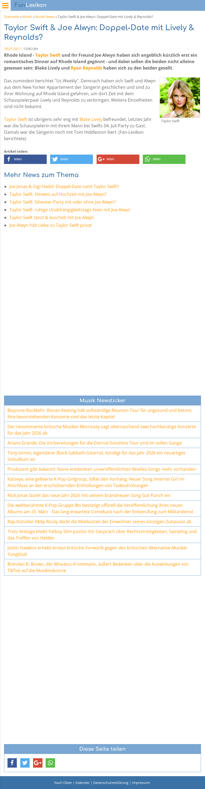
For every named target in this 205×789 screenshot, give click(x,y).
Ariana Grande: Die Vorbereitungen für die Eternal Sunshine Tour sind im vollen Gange (94, 443)
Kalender (83, 782)
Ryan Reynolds (86, 68)
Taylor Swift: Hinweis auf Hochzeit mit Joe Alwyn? (58, 194)
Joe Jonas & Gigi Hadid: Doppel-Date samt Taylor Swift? (64, 186)
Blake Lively (91, 119)
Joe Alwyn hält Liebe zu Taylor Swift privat (50, 225)
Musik (27, 16)
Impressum (141, 782)
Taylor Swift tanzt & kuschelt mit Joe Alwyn (51, 217)
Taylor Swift (48, 55)
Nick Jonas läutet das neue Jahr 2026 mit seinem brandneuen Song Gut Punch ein (89, 495)
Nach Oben (63, 782)
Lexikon (31, 5)
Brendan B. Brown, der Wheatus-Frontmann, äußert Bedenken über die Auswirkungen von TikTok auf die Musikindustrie (98, 567)
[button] (25, 159)
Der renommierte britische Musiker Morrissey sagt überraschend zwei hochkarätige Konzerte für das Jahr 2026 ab (101, 430)
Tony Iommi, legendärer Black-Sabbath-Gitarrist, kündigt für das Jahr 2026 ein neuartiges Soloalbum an (96, 456)
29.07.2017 (12, 48)
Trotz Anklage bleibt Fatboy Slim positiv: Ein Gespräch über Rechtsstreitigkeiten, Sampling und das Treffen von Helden (102, 534)
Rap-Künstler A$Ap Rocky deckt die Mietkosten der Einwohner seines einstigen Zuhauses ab (99, 521)
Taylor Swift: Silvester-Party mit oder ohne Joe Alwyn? (62, 202)
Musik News (44, 16)
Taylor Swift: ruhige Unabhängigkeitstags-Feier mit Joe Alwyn (69, 210)
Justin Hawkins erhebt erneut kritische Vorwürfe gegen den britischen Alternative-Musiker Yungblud (97, 551)
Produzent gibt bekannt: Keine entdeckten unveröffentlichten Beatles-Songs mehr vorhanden (101, 469)
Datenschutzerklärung (110, 782)
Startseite (11, 16)
